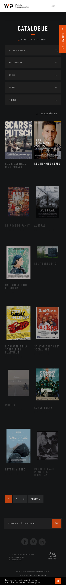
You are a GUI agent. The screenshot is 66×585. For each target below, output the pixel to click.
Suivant (35, 499)
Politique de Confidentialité (33, 576)
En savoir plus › (33, 582)
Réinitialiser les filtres (32, 39)
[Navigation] (60, 6)
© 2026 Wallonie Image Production (33, 571)
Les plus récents (48, 113)
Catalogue (33, 28)
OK (57, 581)
